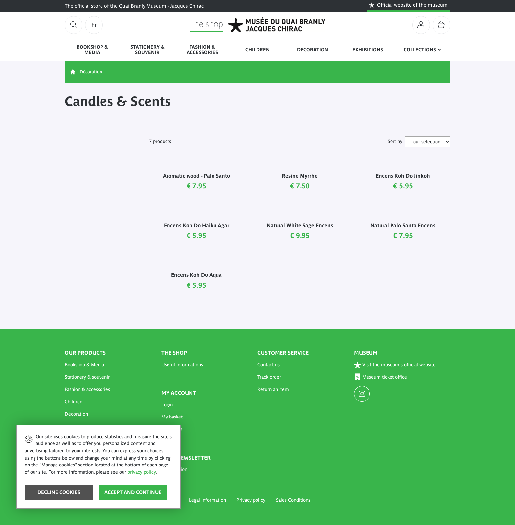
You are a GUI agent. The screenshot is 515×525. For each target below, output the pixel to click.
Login (167, 404)
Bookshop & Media (92, 49)
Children (257, 49)
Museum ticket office (380, 377)
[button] (105, 365)
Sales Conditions (293, 500)
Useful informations (182, 364)
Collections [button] (420, 49)
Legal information (207, 500)
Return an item (273, 389)
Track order (269, 377)
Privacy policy (250, 500)
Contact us (269, 364)
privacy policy (141, 472)
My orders (171, 429)
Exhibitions (367, 49)
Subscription (174, 469)
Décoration (312, 49)
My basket (172, 416)
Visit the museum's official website (395, 364)
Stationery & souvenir (147, 49)
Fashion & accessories (202, 49)
